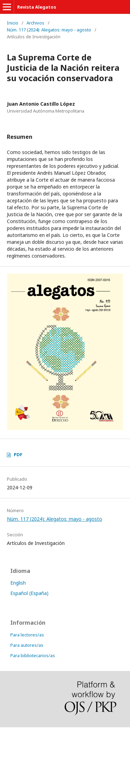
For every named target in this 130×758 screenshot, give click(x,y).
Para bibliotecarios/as (32, 655)
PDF (18, 454)
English (18, 582)
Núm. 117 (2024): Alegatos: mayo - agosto (49, 30)
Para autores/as (26, 645)
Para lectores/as (27, 635)
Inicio (12, 23)
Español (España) (29, 593)
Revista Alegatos (36, 7)
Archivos (35, 23)
